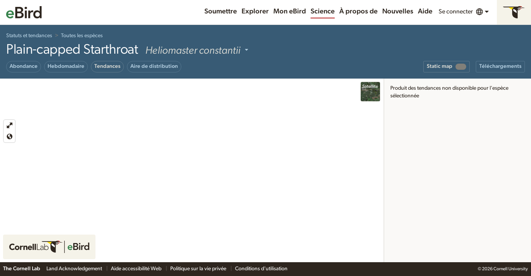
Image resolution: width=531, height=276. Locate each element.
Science (323, 11)
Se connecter (456, 11)
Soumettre (220, 11)
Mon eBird (289, 11)
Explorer (255, 11)
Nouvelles (397, 11)
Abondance (24, 66)
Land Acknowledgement (74, 268)
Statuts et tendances (29, 35)
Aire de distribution (154, 66)
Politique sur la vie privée (198, 268)
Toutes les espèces (82, 35)
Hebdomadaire (66, 66)
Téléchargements (500, 66)
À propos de (358, 11)
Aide (425, 11)
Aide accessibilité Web (137, 268)
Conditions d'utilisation (261, 268)
